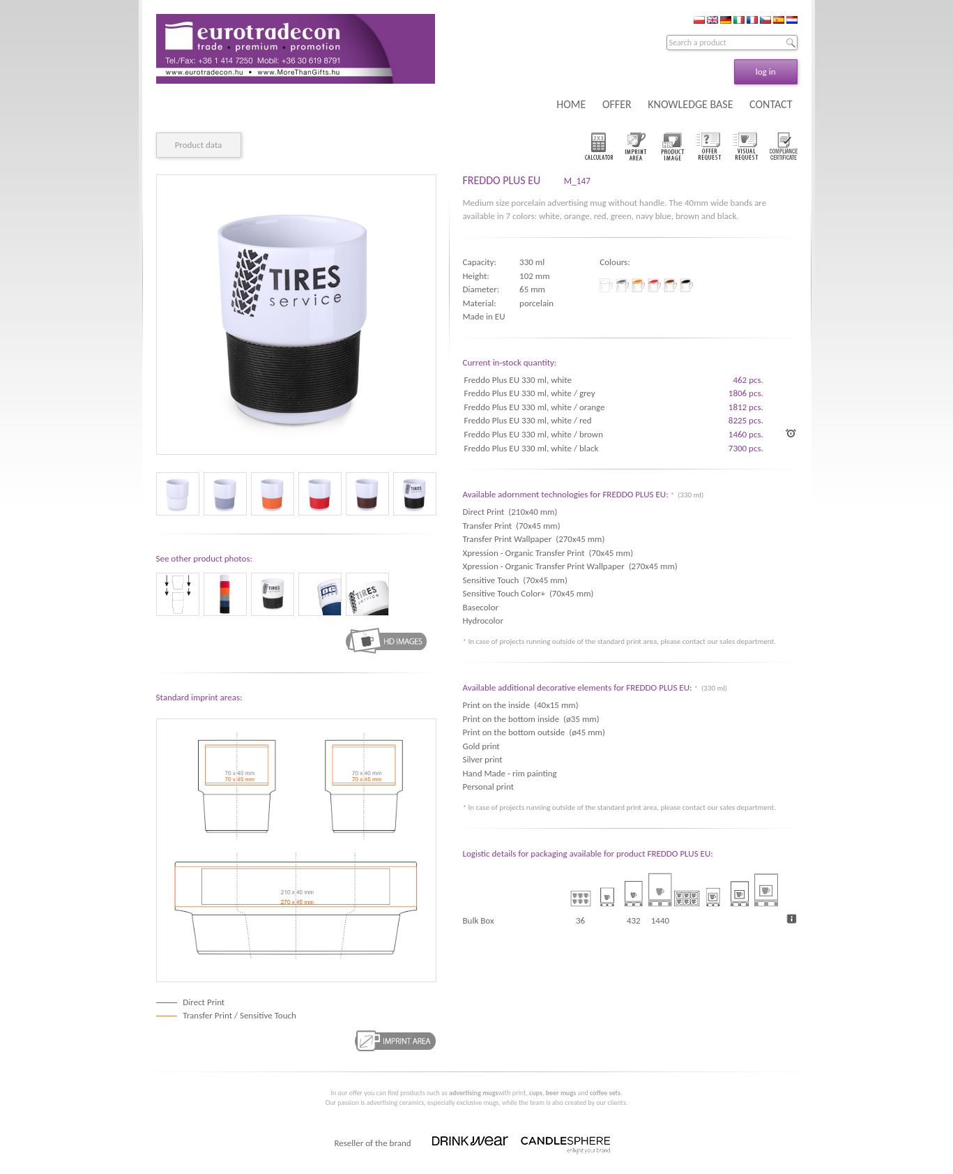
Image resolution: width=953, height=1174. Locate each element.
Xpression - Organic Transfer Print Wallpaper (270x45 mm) (570, 566)
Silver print (483, 759)
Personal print (488, 786)
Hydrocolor (485, 620)
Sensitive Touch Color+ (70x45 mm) (528, 593)
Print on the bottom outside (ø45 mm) (534, 732)
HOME (571, 104)
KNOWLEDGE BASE (690, 104)
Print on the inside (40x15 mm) (521, 705)
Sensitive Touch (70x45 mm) (515, 580)
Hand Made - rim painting (510, 773)
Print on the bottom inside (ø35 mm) (531, 719)
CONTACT (770, 104)
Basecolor (483, 607)
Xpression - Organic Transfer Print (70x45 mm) (548, 553)
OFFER (617, 104)
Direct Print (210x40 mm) (510, 511)
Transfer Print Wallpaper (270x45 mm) (534, 539)
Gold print (481, 746)
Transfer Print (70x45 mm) (512, 525)
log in (766, 71)
